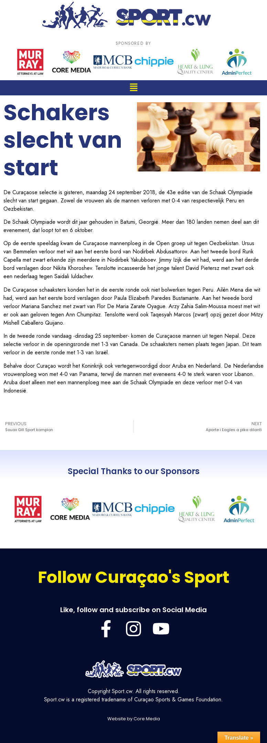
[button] (133, 87)
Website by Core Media (133, 718)
